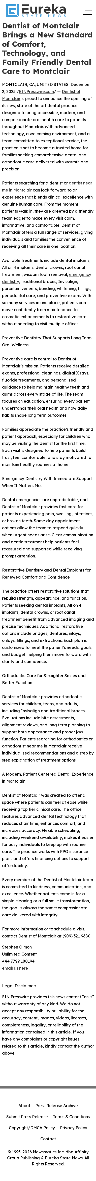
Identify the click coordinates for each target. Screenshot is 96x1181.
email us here (15, 968)
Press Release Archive (56, 1105)
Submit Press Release (27, 1116)
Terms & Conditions (71, 1116)
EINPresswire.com (36, 91)
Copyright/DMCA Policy (32, 1127)
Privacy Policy (73, 1127)
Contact (48, 1138)
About (24, 1105)
